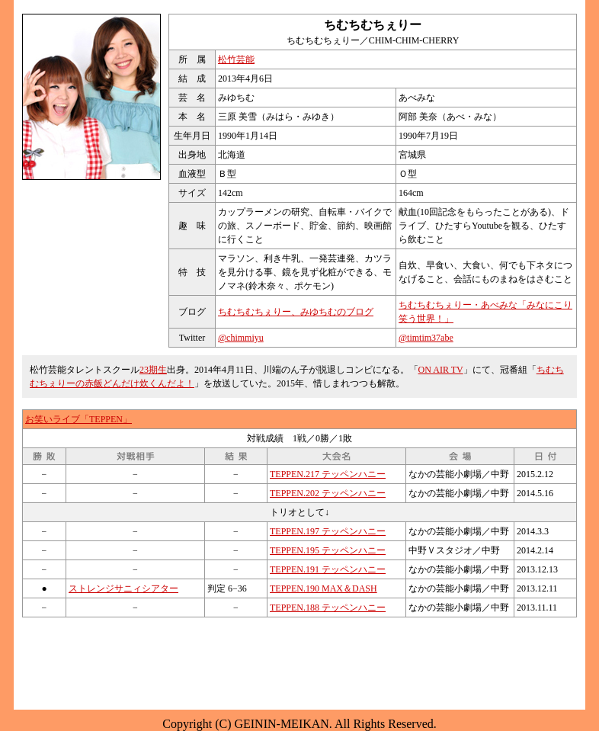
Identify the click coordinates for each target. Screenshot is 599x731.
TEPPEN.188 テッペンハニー (328, 607)
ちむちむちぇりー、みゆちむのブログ (295, 311)
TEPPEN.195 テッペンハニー (328, 550)
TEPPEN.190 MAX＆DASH (323, 588)
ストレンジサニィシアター (123, 588)
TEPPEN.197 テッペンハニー (328, 531)
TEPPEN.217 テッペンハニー (328, 474)
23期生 (153, 369)
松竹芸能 (236, 59)
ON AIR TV (440, 369)
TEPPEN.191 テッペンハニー (328, 569)
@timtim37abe (426, 337)
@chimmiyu (241, 337)
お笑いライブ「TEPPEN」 (78, 419)
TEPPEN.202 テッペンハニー (328, 493)
